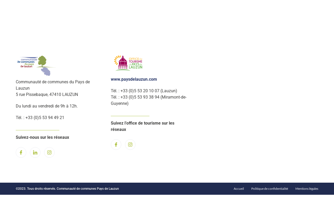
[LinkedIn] (35, 152)
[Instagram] (49, 152)
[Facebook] (21, 152)
